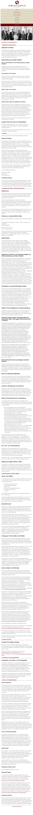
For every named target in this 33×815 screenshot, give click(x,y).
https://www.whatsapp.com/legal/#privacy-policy (15, 589)
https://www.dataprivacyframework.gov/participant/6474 (14, 792)
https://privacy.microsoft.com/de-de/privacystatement (13, 780)
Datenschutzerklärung (17, 806)
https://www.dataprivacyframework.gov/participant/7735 (14, 621)
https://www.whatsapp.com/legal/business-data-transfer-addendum (16, 628)
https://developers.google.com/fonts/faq (10, 652)
